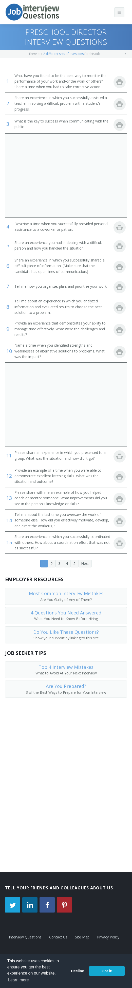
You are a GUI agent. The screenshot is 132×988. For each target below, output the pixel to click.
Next (85, 563)
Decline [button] (77, 971)
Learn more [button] (18, 980)
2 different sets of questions (63, 54)
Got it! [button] (107, 971)
